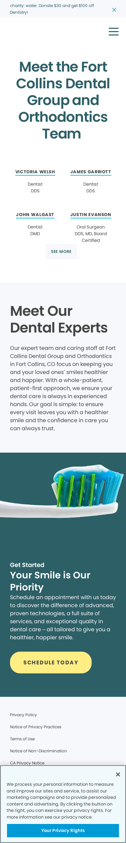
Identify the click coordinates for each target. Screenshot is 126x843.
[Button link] (61, 251)
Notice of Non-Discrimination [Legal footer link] (38, 751)
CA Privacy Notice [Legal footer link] (27, 763)
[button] (114, 31)
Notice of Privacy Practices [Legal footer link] (35, 727)
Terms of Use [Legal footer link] (22, 739)
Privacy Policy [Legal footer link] (23, 715)
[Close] (118, 774)
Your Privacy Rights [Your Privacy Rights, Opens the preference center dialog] (63, 830)
